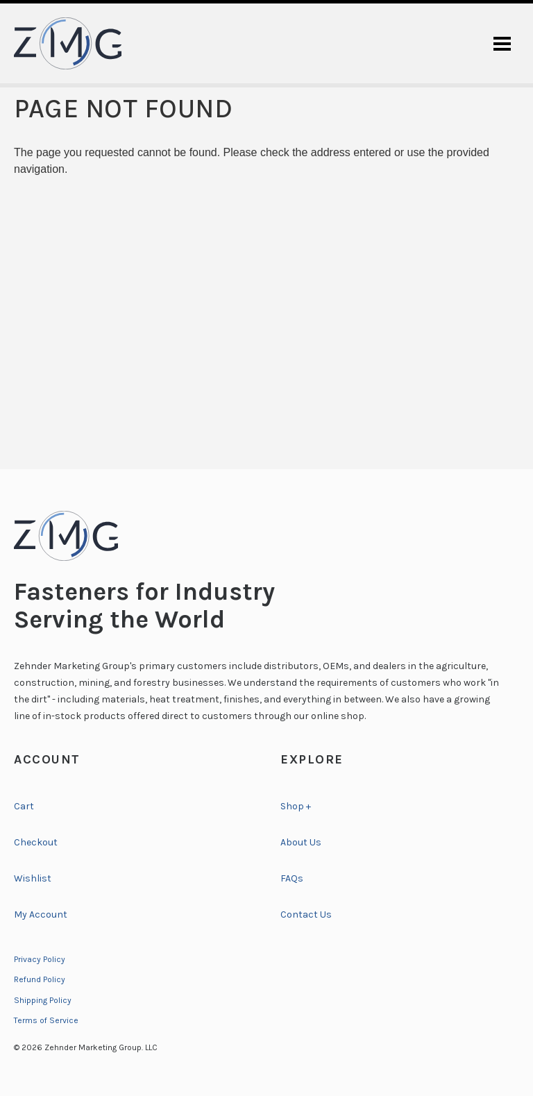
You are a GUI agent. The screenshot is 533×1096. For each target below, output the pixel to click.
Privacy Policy (39, 959)
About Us (300, 842)
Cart (24, 806)
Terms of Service (46, 1020)
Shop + (295, 806)
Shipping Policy (42, 1000)
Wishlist (32, 878)
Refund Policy (39, 979)
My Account (40, 914)
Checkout (36, 842)
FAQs (291, 878)
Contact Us (306, 914)
